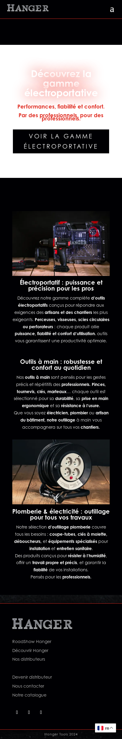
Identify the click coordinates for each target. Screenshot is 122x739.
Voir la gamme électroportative (61, 141)
